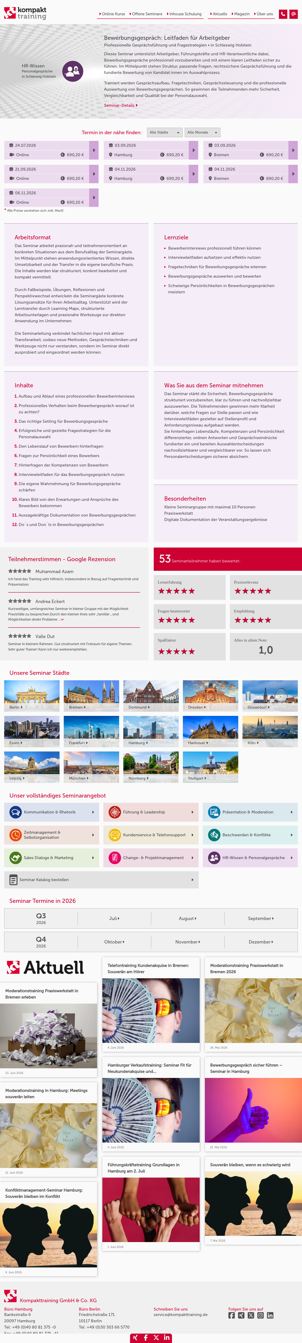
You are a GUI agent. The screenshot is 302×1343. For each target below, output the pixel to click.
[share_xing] (135, 1338)
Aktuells (218, 14)
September (261, 918)
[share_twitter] (156, 1338)
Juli (114, 918)
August (187, 918)
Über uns (263, 14)
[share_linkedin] (166, 1338)
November (187, 942)
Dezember (261, 942)
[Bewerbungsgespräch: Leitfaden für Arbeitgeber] (283, 14)
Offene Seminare (145, 14)
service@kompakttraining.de (181, 1314)
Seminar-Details (121, 105)
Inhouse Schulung (184, 14)
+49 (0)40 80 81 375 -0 (34, 1327)
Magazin (240, 14)
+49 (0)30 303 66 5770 (108, 1327)
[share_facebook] (146, 1338)
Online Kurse (112, 14)
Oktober (114, 942)
